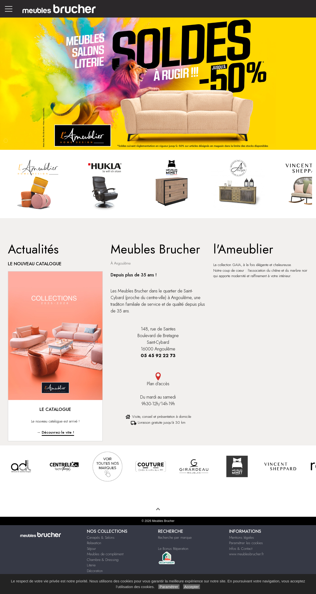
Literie (91, 565)
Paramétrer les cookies (246, 543)
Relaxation (94, 543)
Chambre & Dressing (102, 559)
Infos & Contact (240, 548)
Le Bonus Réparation (173, 548)
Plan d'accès (158, 379)
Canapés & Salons (101, 537)
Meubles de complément (105, 554)
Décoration (95, 571)
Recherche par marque (175, 537)
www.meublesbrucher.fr (246, 554)
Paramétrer (168, 587)
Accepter (191, 587)
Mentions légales (241, 537)
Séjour (91, 548)
